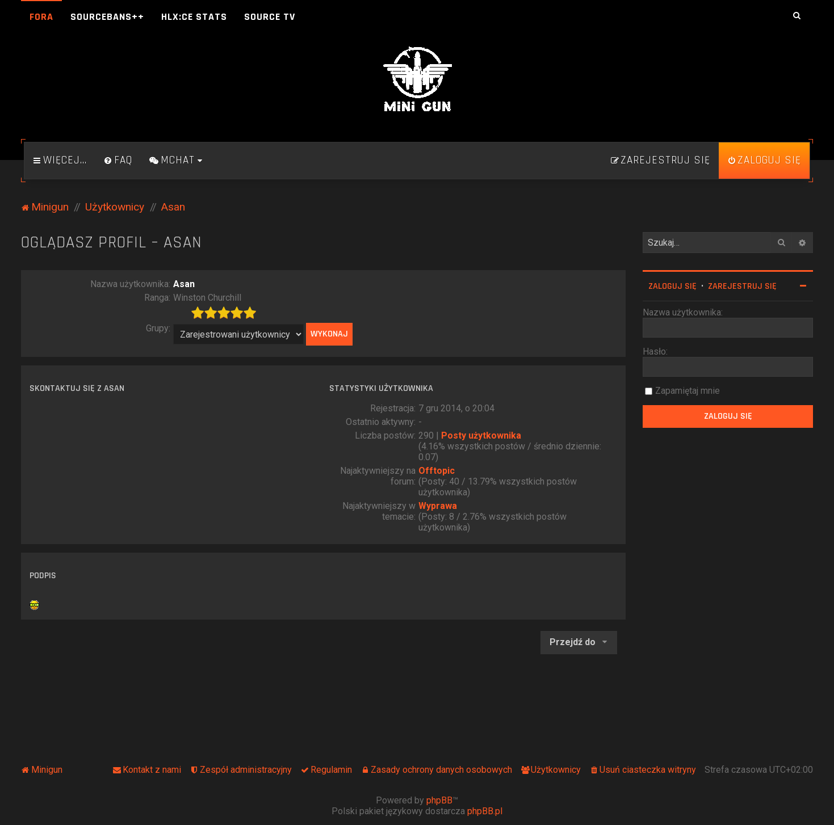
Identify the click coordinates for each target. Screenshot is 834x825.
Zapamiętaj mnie (687, 390)
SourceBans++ (107, 16)
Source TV (269, 16)
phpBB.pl (484, 811)
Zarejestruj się (742, 286)
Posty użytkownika (481, 435)
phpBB (439, 800)
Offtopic (436, 470)
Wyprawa (437, 505)
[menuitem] (118, 160)
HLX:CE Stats (194, 16)
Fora (41, 16)
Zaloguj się (672, 286)
